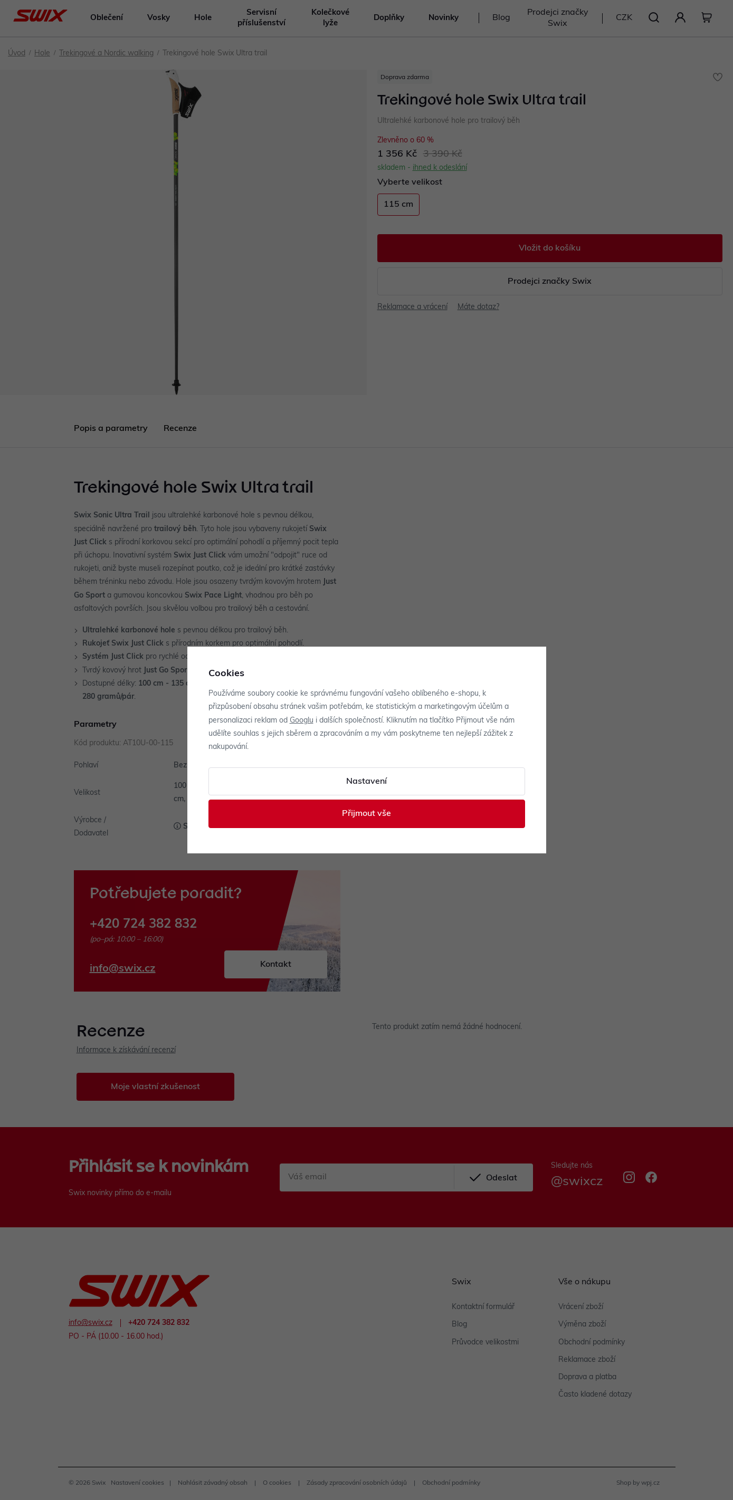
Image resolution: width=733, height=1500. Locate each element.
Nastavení (366, 781)
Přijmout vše (366, 814)
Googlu (301, 721)
